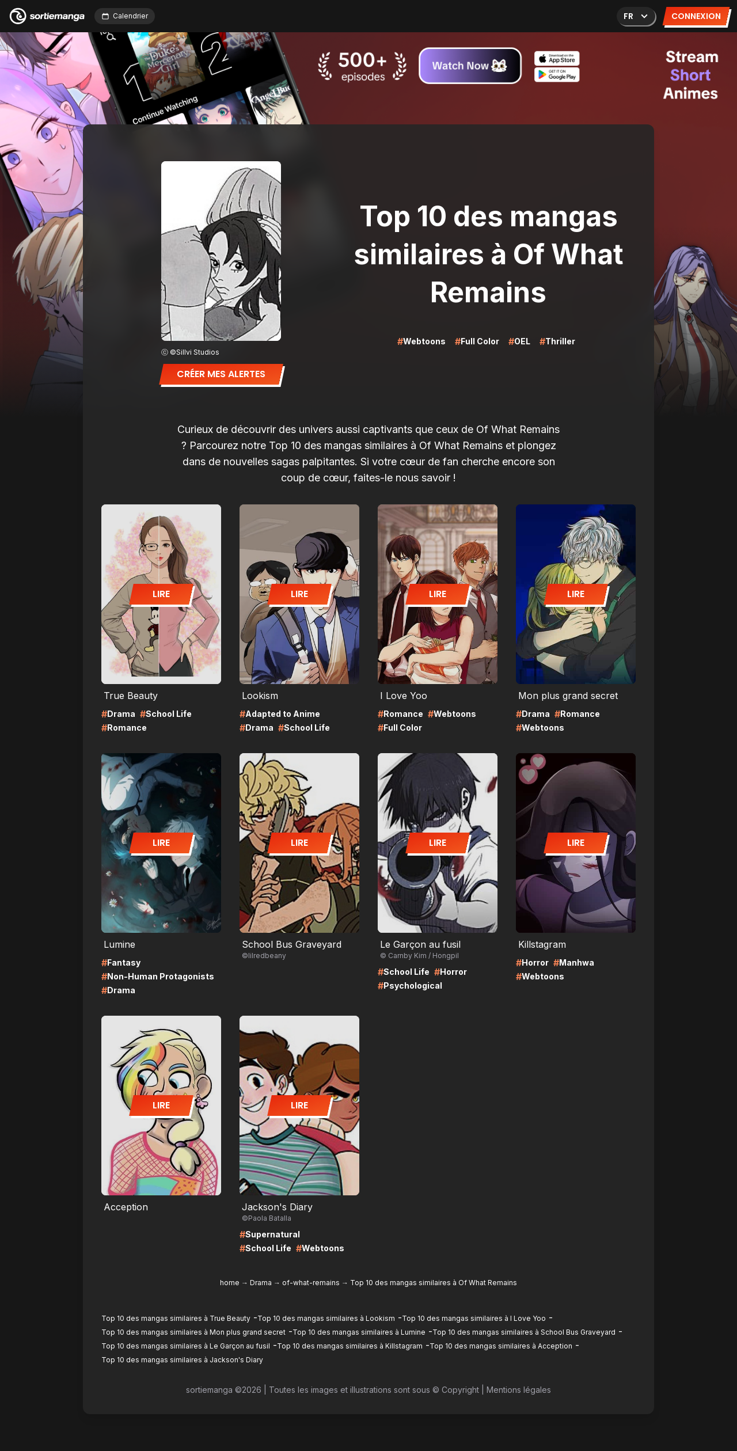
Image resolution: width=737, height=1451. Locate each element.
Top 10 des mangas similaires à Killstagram (350, 1346)
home (230, 1282)
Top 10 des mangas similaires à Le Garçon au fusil (185, 1346)
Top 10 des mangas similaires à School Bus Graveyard (524, 1332)
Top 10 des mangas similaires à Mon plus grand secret (193, 1332)
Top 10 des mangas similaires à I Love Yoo (474, 1318)
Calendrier (124, 16)
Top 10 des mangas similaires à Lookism (326, 1318)
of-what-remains (311, 1282)
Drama (261, 1282)
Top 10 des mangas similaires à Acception (501, 1346)
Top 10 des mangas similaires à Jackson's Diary (182, 1359)
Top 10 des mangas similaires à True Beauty (175, 1318)
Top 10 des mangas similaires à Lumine (359, 1332)
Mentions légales (519, 1390)
